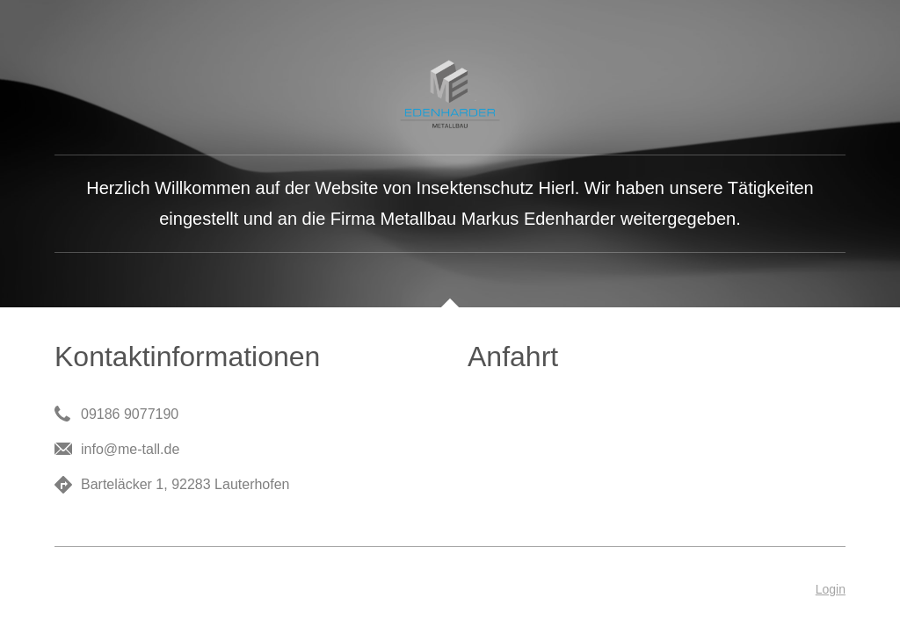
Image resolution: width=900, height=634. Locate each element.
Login (831, 589)
